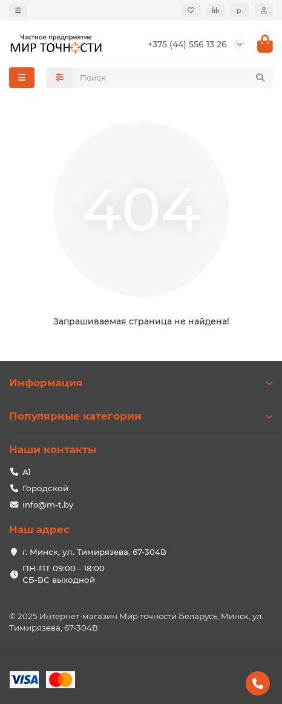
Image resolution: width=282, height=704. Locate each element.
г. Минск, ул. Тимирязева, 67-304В (94, 552)
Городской (45, 488)
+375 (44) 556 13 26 (187, 44)
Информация (141, 383)
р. (240, 10)
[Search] (173, 77)
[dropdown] (18, 10)
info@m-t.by (47, 504)
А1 (26, 472)
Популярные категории (141, 416)
